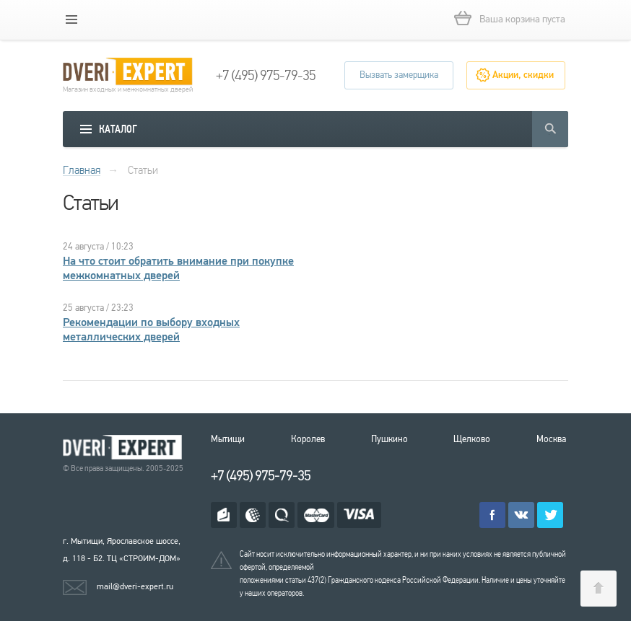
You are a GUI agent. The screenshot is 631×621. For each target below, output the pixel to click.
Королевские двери (125, 447)
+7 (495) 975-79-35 (266, 75)
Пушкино (389, 439)
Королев (308, 439)
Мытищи (228, 439)
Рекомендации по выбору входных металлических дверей (151, 329)
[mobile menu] (71, 19)
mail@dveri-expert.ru (135, 586)
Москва (551, 439)
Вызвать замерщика (399, 75)
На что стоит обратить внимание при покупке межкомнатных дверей (178, 268)
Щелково (471, 439)
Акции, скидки (523, 75)
